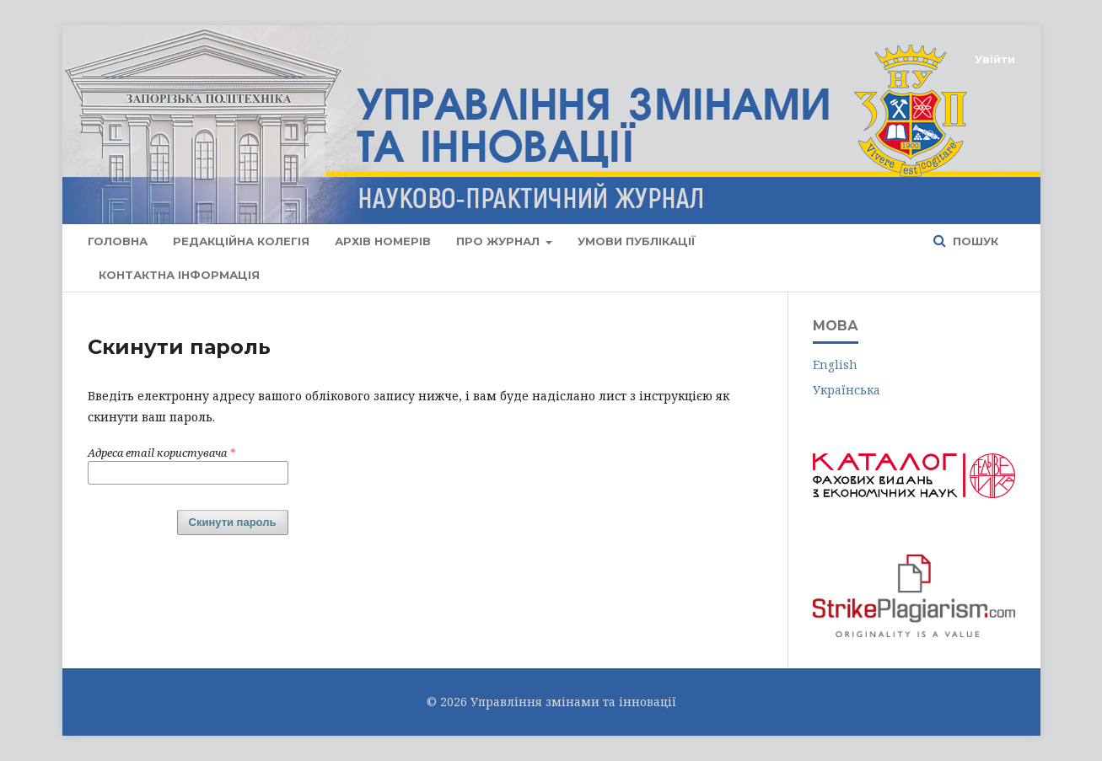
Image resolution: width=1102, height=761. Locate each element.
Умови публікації (637, 241)
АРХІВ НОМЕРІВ (383, 241)
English (835, 364)
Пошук (973, 241)
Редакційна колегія (241, 241)
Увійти (995, 59)
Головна (118, 241)
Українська (846, 390)
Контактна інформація (179, 274)
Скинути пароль (233, 522)
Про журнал (499, 241)
